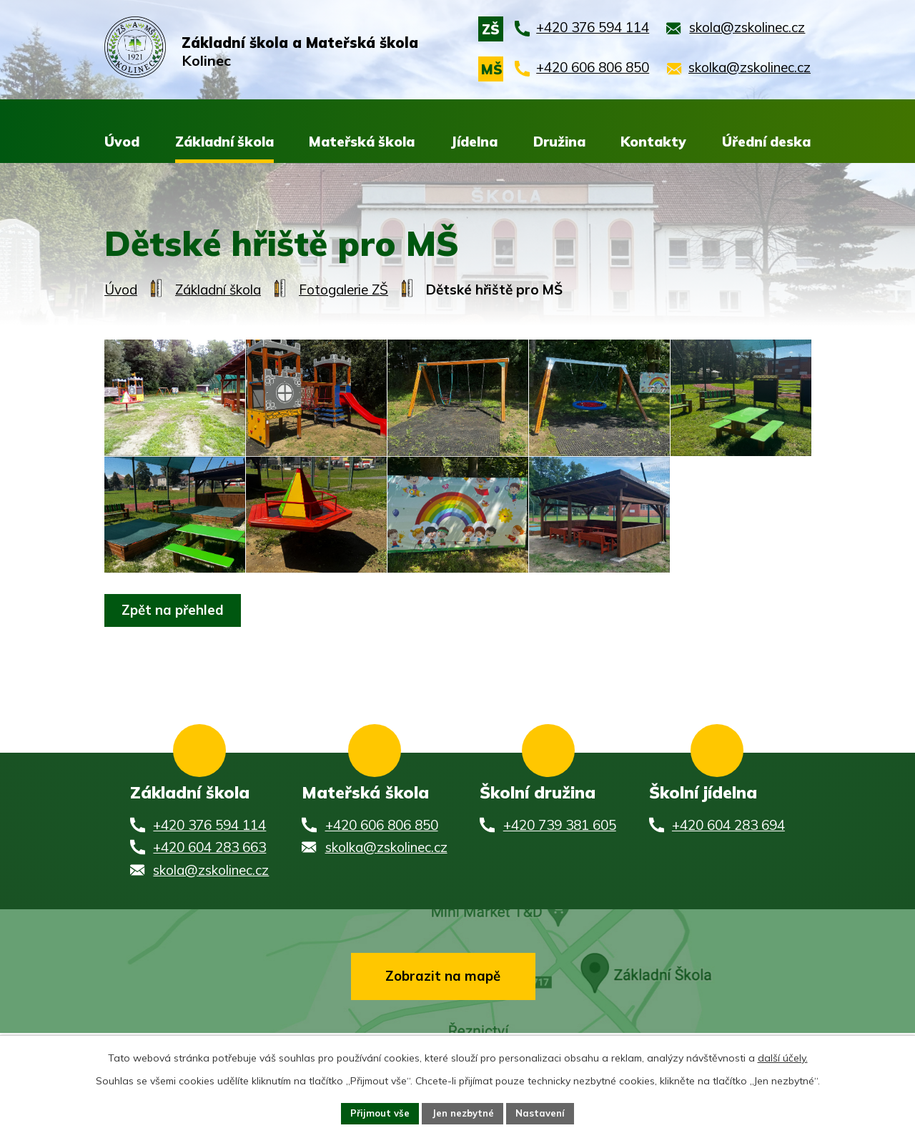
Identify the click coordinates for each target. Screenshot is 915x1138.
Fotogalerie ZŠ (343, 289)
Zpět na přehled (177, 664)
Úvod (120, 289)
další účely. (783, 1055)
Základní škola (218, 289)
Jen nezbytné (463, 1112)
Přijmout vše (376, 1112)
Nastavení (544, 1112)
